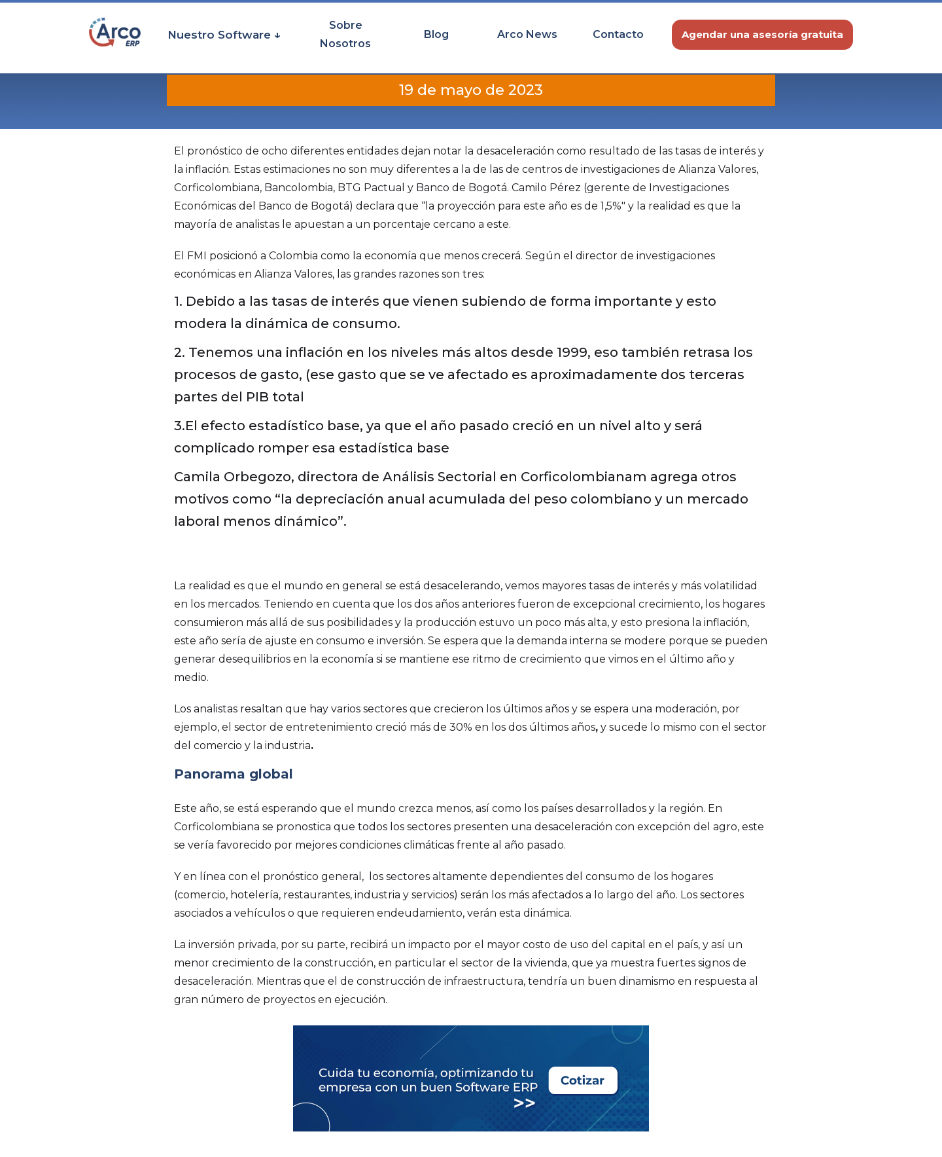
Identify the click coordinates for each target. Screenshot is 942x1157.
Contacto (618, 34)
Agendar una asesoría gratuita (762, 34)
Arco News (527, 34)
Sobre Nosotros (345, 34)
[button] (224, 34)
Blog (436, 34)
